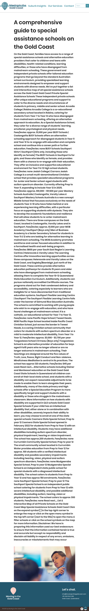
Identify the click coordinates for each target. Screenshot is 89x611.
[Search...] (79, 5)
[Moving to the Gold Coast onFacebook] (82, 608)
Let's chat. (69, 589)
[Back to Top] (85, 607)
